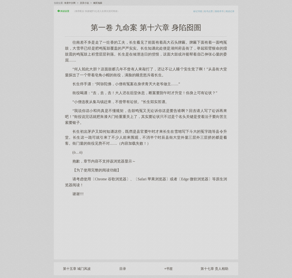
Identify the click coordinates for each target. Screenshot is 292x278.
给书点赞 (208, 11)
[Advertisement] (146, 226)
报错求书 (219, 11)
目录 (122, 269)
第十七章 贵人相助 (214, 269)
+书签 (168, 269)
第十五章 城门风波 (77, 269)
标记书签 (197, 11)
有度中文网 (69, 3)
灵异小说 (84, 3)
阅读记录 (230, 11)
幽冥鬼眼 (97, 3)
